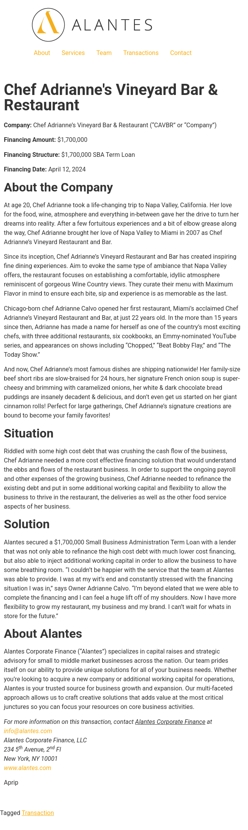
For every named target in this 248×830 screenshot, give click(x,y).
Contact (181, 53)
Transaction (38, 813)
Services (73, 53)
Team (104, 53)
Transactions (141, 53)
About (42, 53)
